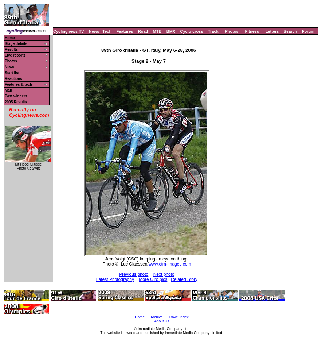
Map (8, 90)
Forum (308, 31)
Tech (106, 31)
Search (290, 31)
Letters (272, 31)
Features (125, 31)
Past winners (16, 96)
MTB (157, 31)
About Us (161, 321)
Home (10, 38)
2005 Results (16, 102)
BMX (170, 31)
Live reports (15, 55)
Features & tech (18, 84)
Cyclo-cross (191, 31)
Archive (156, 317)
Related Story (184, 279)
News (94, 31)
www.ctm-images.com (170, 264)
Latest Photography (115, 279)
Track (213, 31)
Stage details (16, 44)
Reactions (13, 79)
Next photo (163, 274)
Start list (12, 73)
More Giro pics (153, 279)
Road (143, 31)
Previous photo (133, 274)
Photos (231, 31)
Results (11, 49)
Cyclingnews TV (68, 31)
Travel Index (179, 317)
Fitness (252, 31)
